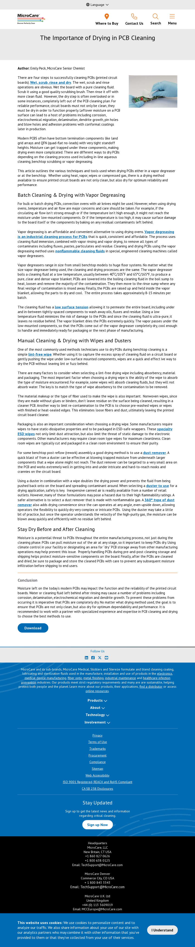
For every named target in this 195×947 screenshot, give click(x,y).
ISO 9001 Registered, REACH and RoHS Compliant (97, 782)
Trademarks (97, 749)
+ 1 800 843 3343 (97, 882)
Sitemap (97, 769)
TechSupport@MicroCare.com (102, 865)
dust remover (154, 452)
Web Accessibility (97, 775)
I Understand (162, 930)
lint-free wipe (40, 354)
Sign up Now (97, 824)
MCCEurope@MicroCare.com (102, 909)
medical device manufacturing (45, 678)
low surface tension (71, 307)
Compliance (97, 762)
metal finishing (93, 678)
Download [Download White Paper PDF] (36, 627)
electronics (164, 673)
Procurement (97, 755)
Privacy (97, 735)
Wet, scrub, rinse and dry (50, 82)
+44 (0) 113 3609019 (97, 905)
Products (95, 700)
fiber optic (75, 678)
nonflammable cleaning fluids (80, 251)
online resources (97, 691)
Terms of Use (97, 742)
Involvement (95, 722)
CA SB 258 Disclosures (97, 789)
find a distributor (150, 686)
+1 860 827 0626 (97, 856)
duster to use (157, 485)
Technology (95, 714)
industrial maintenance (120, 678)
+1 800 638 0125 (97, 860)
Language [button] (95, 5)
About (95, 707)
